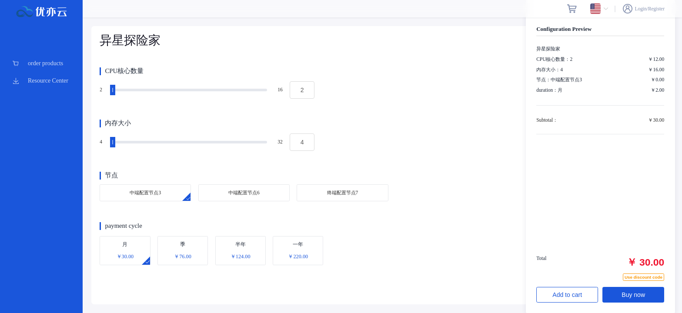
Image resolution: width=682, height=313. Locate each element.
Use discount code (643, 277)
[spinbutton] (302, 90)
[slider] (190, 90)
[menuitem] (41, 63)
